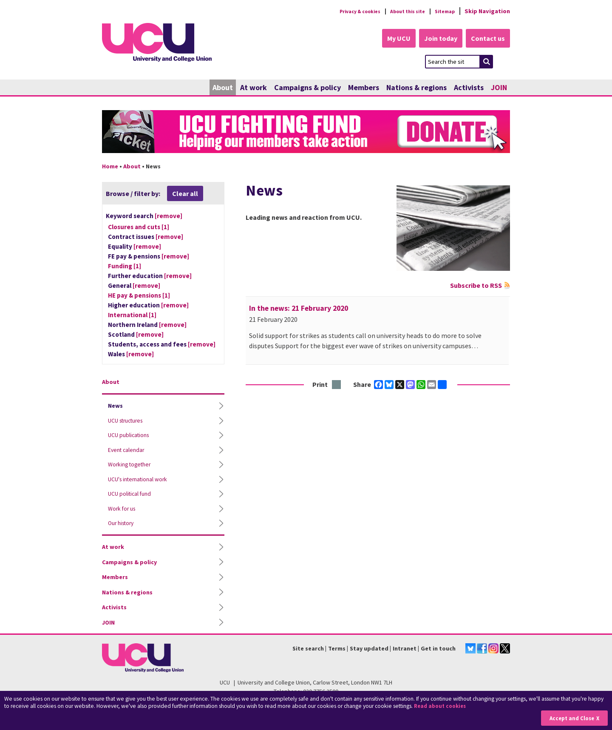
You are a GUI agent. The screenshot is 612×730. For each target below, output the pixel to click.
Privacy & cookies (344, 11)
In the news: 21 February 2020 (298, 309)
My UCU (390, 39)
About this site (400, 11)
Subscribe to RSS (476, 286)
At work (253, 88)
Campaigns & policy (307, 88)
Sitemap (443, 11)
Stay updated (369, 652)
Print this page (337, 386)
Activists (469, 88)
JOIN (499, 88)
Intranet (404, 652)
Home (110, 167)
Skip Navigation (487, 11)
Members (363, 88)
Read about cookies (442, 706)
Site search (308, 652)
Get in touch (438, 652)
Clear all (185, 194)
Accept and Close (570, 717)
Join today (436, 39)
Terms (337, 652)
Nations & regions (416, 88)
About (222, 88)
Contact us (487, 39)
